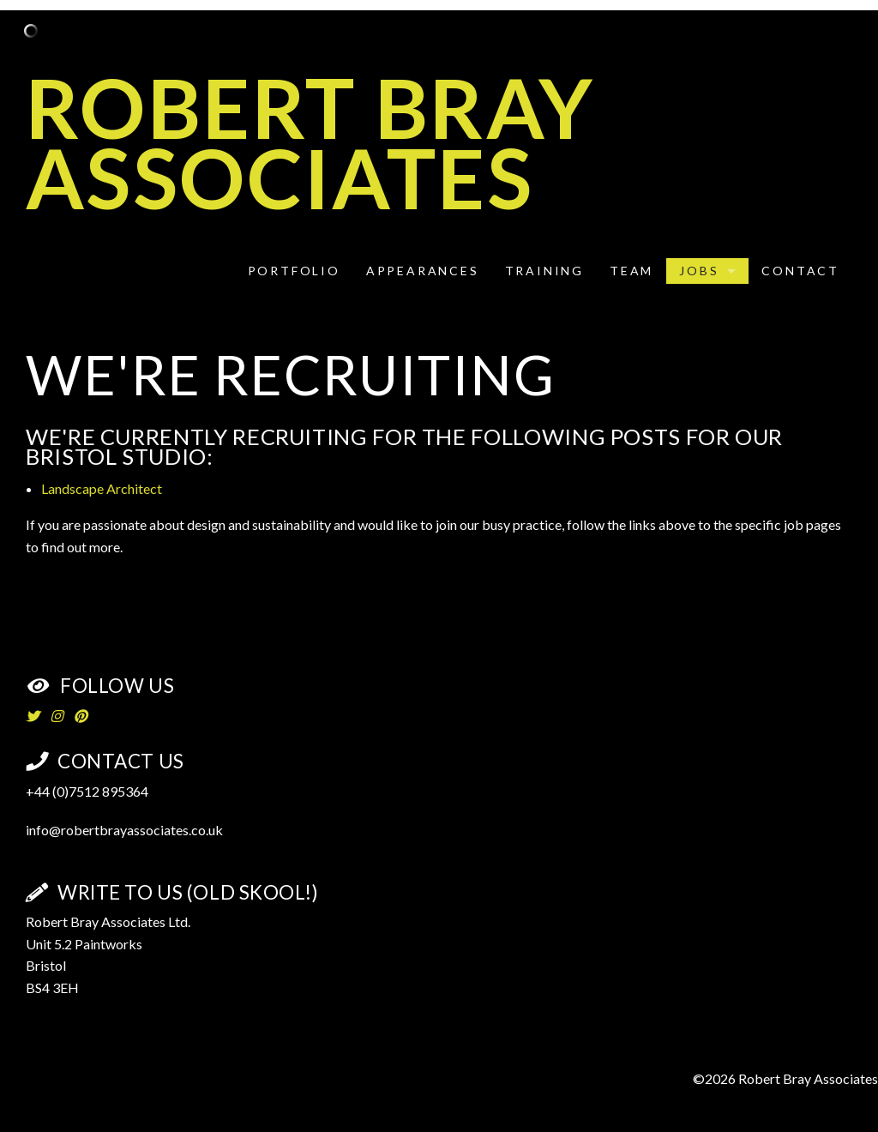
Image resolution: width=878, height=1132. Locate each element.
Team (631, 270)
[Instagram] (57, 716)
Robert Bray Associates (310, 141)
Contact (800, 270)
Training (544, 270)
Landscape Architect (101, 488)
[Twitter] (32, 716)
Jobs (699, 270)
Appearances (422, 270)
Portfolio (294, 270)
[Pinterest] (80, 716)
